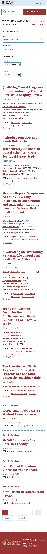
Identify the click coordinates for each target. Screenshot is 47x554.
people (40, 425)
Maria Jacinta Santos (12, 341)
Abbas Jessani (9, 220)
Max (6, 71)
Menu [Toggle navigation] (39, 3)
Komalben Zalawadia (27, 103)
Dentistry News (10, 405)
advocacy (33, 393)
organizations (17, 125)
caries (30, 348)
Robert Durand (9, 171)
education (15, 122)
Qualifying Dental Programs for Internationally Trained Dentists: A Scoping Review (22, 91)
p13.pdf (8, 184)
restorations (16, 351)
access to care (28, 296)
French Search (38, 21)
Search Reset (37, 24)
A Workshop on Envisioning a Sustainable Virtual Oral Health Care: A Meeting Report (22, 257)
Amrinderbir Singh (11, 223)
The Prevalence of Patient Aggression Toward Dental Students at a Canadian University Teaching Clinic (21, 372)
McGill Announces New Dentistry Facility (19, 442)
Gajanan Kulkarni (10, 338)
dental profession (30, 239)
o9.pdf (8, 299)
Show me (6, 46)
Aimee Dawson (9, 277)
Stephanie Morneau (11, 280)
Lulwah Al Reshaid (11, 332)
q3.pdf (7, 128)
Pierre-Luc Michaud (12, 168)
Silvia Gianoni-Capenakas (14, 106)
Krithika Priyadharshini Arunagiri (13, 273)
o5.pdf (8, 357)
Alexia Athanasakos (11, 229)
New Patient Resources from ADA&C (23, 494)
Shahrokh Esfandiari (27, 386)
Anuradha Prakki (10, 226)
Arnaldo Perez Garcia (12, 115)
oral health (27, 122)
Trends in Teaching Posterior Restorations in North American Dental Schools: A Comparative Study (20, 316)
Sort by (5, 36)
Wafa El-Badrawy (10, 335)
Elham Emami (8, 174)
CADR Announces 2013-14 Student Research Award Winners (21, 414)
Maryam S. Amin (10, 118)
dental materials (18, 348)
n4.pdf (8, 396)
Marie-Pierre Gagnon (12, 286)
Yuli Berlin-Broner (11, 112)
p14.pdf (8, 242)
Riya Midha (7, 103)
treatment (28, 351)
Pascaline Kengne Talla (13, 165)
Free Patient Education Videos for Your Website (20, 468)
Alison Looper (9, 386)
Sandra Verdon (9, 283)
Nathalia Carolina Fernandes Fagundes (20, 109)
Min (6, 61)
